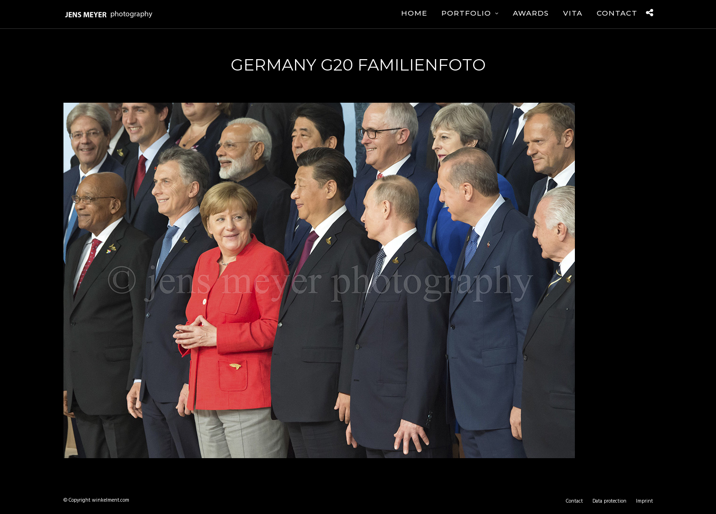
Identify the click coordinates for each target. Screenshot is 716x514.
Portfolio (466, 13)
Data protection (609, 501)
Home (414, 13)
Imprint (644, 501)
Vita (572, 13)
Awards (531, 13)
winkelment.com (110, 500)
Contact (617, 13)
